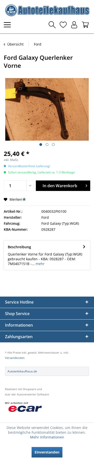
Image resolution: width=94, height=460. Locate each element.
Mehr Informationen (47, 437)
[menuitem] (9, 25)
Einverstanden (47, 452)
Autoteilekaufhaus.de (22, 371)
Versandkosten (15, 358)
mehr (40, 263)
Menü (9, 25)
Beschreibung (19, 247)
